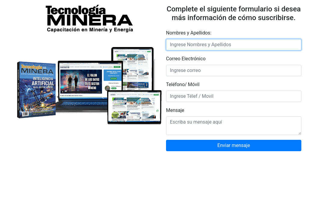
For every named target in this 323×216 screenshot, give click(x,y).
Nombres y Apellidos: (188, 33)
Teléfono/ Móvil (182, 84)
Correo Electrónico (186, 59)
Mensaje (175, 110)
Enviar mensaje (233, 145)
